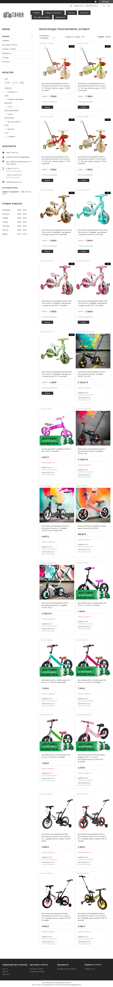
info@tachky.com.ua (13, 182)
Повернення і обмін (37, 971)
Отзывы (5, 57)
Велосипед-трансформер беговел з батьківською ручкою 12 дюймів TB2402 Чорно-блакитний (56, 528)
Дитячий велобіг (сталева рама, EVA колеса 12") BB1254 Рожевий (92, 681)
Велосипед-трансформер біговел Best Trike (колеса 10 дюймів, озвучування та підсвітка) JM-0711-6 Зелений (57, 374)
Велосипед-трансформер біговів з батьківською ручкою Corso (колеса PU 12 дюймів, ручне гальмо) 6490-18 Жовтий (92, 916)
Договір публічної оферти (66, 969)
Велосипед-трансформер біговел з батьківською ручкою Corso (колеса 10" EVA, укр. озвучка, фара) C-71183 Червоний (56, 160)
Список (108, 36)
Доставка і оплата (36, 969)
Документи (60, 17)
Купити (47, 107)
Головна (36, 12)
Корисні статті (90, 969)
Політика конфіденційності (72, 985)
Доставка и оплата (9, 45)
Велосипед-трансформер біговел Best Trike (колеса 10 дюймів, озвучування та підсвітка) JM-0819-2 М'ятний (93, 232)
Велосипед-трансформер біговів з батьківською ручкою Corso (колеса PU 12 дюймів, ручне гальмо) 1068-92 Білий (56, 837)
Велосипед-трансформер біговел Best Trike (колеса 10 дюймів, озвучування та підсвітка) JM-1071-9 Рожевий (93, 303)
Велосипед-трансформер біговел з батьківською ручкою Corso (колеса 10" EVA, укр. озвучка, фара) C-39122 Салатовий (92, 86)
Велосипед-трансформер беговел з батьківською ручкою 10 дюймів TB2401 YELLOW (92, 374)
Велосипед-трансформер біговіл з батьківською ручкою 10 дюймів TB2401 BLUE (55, 605)
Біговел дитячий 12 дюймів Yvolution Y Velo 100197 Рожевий (56, 450)
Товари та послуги (53, 12)
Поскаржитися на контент (52, 985)
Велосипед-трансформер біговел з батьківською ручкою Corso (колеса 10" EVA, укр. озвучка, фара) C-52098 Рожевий (56, 86)
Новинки (5, 40)
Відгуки (5, 971)
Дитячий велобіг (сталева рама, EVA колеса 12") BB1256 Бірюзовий (56, 681)
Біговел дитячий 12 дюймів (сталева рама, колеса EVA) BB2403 (92, 527)
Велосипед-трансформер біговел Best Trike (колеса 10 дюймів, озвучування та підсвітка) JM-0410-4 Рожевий (57, 303)
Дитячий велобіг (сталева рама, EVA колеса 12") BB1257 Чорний (92, 604)
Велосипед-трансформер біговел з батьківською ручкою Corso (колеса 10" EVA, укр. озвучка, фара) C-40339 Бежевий (92, 160)
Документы (6, 53)
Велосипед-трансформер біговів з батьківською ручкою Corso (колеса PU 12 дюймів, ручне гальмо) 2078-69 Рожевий (56, 916)
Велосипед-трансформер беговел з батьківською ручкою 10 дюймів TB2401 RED (92, 451)
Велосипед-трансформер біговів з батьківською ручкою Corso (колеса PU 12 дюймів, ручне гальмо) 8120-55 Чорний (92, 837)
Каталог (5, 36)
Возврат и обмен (9, 49)
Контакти (84, 12)
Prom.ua (68, 983)
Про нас (71, 12)
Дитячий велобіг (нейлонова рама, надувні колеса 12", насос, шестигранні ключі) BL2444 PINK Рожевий (91, 758)
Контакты (6, 62)
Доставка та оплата (42, 17)
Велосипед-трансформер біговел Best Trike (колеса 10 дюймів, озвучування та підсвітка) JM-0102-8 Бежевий (57, 232)
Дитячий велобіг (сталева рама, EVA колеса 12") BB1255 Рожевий (56, 756)
